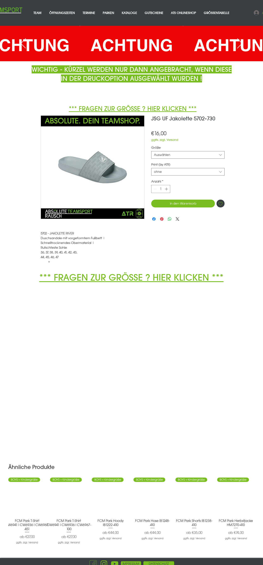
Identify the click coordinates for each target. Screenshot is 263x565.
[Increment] (167, 189)
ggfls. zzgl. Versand (164, 140)
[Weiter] (239, 43)
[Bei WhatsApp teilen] (169, 219)
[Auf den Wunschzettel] (221, 204)
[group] (131, 513)
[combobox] (188, 155)
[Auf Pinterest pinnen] (161, 219)
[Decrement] (154, 189)
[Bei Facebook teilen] (153, 219)
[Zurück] (23, 43)
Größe (156, 147)
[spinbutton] (160, 189)
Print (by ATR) (160, 164)
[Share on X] (177, 219)
